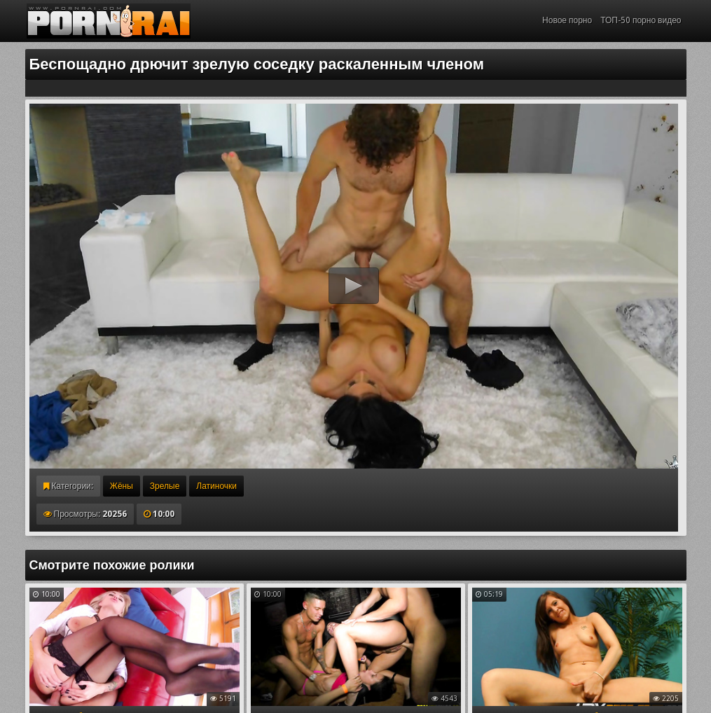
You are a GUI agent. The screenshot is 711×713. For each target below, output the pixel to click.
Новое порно (567, 20)
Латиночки (216, 486)
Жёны (121, 486)
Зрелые (165, 486)
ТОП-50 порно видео (640, 20)
